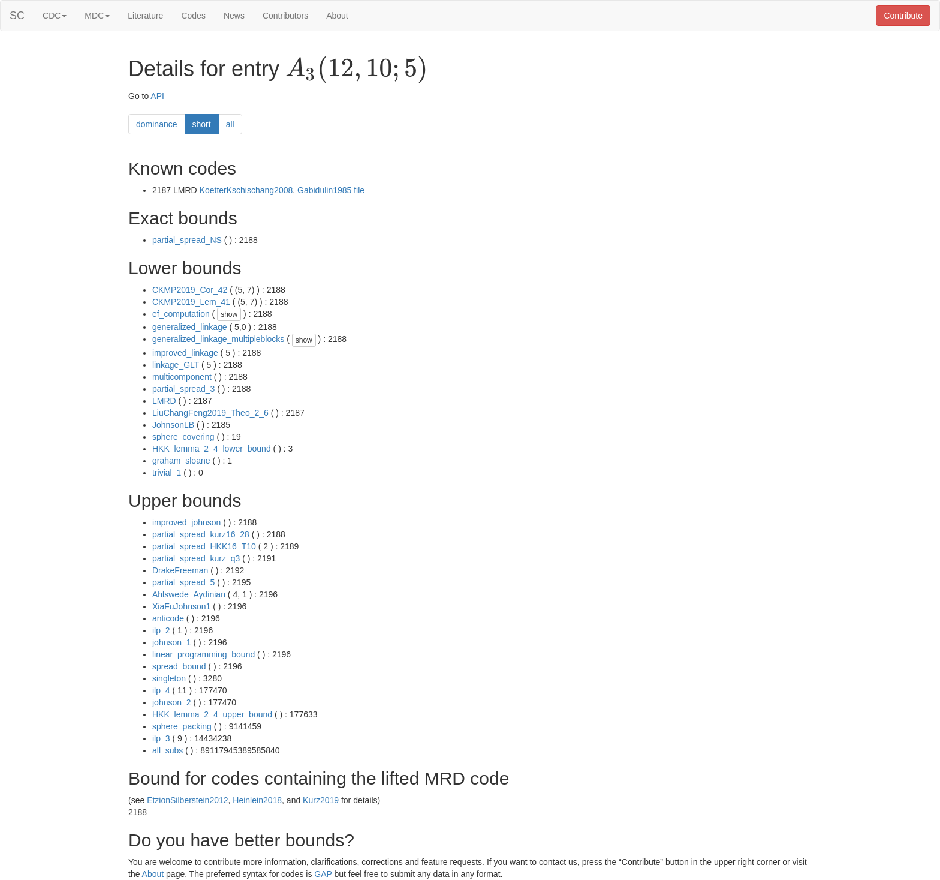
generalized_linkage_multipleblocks (218, 339)
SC (17, 16)
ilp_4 (161, 690)
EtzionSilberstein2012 (187, 800)
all (230, 124)
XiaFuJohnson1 (181, 606)
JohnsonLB (173, 425)
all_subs (167, 750)
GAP (323, 874)
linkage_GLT (175, 365)
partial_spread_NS (187, 240)
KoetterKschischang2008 (246, 190)
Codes (193, 15)
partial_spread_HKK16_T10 (204, 546)
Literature (145, 15)
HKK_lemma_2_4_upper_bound (212, 714)
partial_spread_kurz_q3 (196, 558)
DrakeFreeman (180, 570)
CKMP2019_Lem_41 (191, 302)
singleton (169, 678)
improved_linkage (185, 353)
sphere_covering (183, 436)
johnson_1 (171, 642)
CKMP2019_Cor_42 (189, 290)
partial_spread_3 (183, 389)
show (229, 314)
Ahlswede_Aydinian (188, 594)
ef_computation (181, 314)
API (157, 96)
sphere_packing (182, 726)
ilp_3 (161, 738)
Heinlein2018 (257, 800)
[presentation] (356, 69)
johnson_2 (171, 702)
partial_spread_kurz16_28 (200, 534)
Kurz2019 (321, 800)
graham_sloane (181, 460)
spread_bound (179, 666)
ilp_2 (161, 630)
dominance (156, 124)
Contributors (285, 15)
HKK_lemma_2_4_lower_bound (211, 448)
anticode (168, 618)
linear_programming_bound (203, 654)
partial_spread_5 (183, 582)
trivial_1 (166, 472)
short (201, 124)
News (234, 15)
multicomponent (182, 377)
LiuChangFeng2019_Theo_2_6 (210, 413)
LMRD (164, 401)
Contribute (903, 15)
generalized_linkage (189, 327)
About (337, 15)
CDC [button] (55, 15)
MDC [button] (97, 15)
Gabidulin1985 (324, 190)
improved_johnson (186, 522)
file (359, 190)
